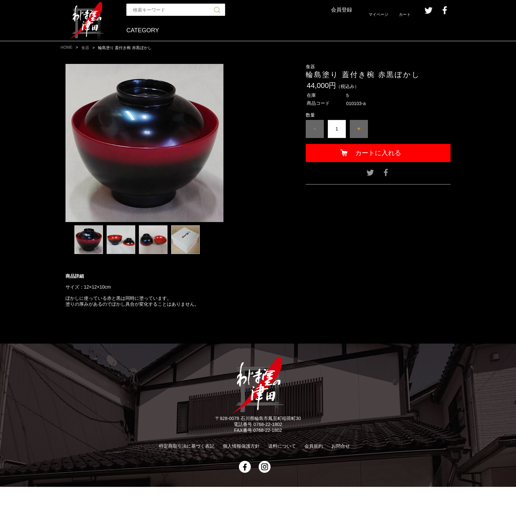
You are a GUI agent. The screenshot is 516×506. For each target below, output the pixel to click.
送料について (282, 446)
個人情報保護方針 (241, 446)
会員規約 (313, 446)
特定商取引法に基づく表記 (186, 446)
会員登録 (341, 10)
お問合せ (340, 446)
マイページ (378, 14)
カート (405, 14)
